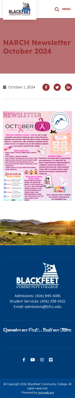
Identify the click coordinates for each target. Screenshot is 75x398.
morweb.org (46, 392)
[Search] (57, 9)
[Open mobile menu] (67, 9)
